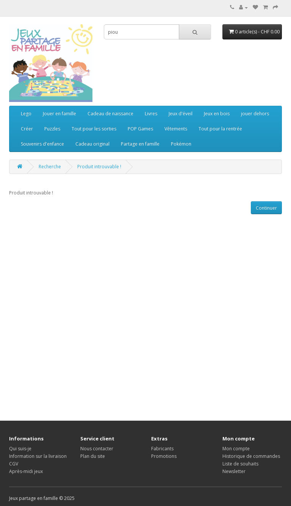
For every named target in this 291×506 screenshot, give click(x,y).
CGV (13, 464)
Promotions (164, 456)
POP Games (140, 128)
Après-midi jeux (26, 471)
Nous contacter (96, 448)
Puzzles (52, 128)
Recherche (50, 166)
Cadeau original (92, 144)
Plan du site (92, 456)
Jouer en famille (59, 113)
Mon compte (236, 448)
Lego (26, 113)
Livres (151, 113)
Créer (27, 128)
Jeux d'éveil (180, 113)
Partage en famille (140, 144)
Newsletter (234, 471)
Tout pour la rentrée (220, 128)
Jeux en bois (217, 113)
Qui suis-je (20, 448)
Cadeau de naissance (110, 113)
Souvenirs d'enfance (42, 144)
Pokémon (181, 144)
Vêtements (175, 128)
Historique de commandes (251, 456)
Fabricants (162, 448)
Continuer (266, 208)
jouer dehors (255, 113)
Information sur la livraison (38, 456)
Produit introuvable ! (99, 166)
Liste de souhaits (240, 464)
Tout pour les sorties (94, 128)
